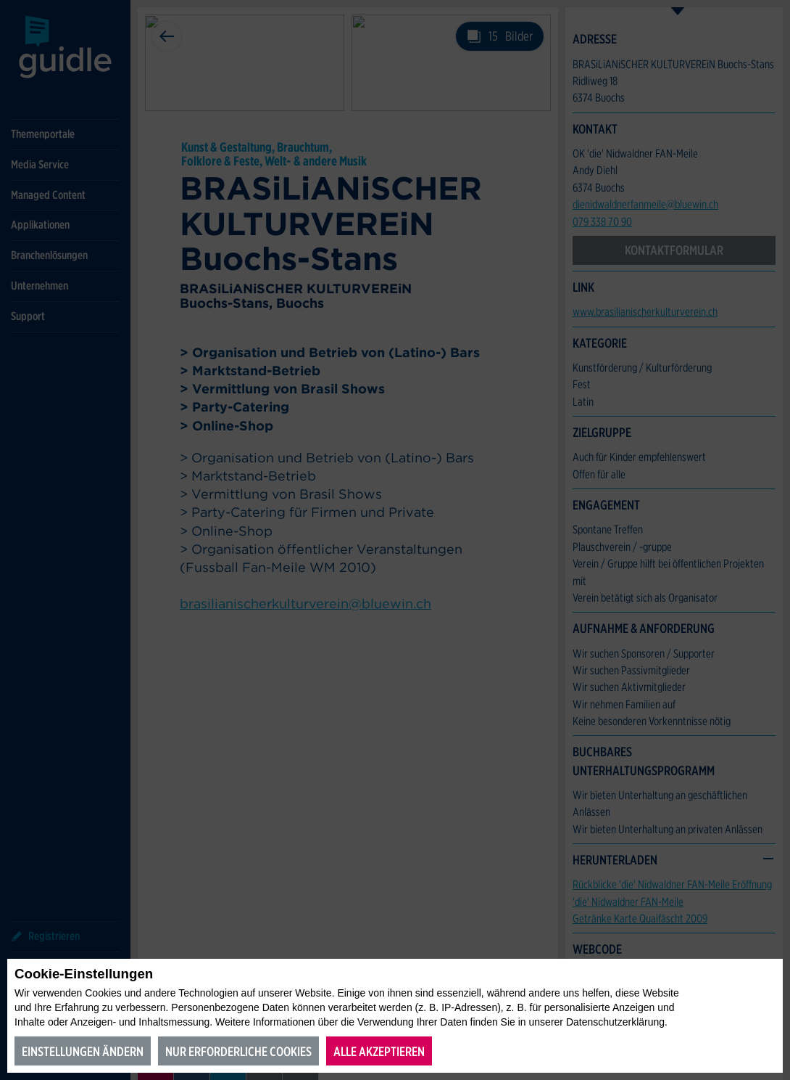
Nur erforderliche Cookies (238, 1051)
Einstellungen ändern (83, 1051)
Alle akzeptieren (379, 1051)
